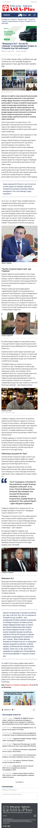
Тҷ (6, 2)
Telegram (8, 685)
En (9, 2)
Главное (6, 15)
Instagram (24, 685)
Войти (34, 2)
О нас (5, 816)
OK (30, 685)
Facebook (16, 685)
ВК (35, 685)
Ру (3, 2)
